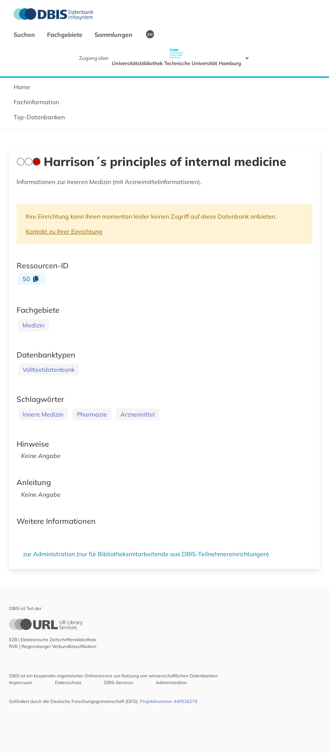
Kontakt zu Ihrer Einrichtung (64, 231)
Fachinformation (36, 102)
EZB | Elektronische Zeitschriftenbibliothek (52, 639)
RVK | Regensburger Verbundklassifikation (52, 646)
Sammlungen (114, 34)
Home (22, 87)
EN (150, 34)
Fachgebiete (65, 34)
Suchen (25, 34)
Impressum (20, 682)
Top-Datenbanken (39, 117)
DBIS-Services (118, 682)
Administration (171, 682)
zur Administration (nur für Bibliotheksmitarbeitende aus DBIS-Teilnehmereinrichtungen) (146, 554)
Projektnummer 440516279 (168, 701)
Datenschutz (68, 682)
